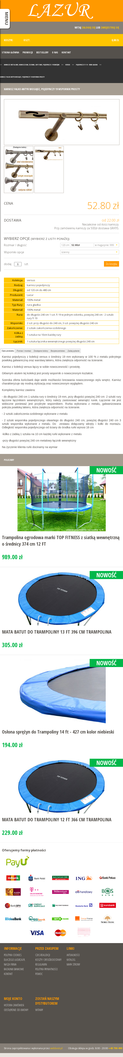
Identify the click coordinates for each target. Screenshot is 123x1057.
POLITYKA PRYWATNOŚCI (46, 969)
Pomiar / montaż (24, 351)
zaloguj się (88, 27)
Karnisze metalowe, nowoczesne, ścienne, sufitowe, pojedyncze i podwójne (31, 65)
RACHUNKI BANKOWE (14, 969)
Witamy (39, 1010)
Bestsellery (42, 52)
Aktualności (73, 955)
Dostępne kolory (41, 351)
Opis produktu (8, 351)
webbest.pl (56, 1048)
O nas (55, 52)
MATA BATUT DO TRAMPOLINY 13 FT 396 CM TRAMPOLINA (56, 631)
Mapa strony (73, 964)
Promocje (28, 52)
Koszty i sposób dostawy (48, 960)
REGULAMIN (41, 964)
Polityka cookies (12, 955)
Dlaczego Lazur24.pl (14, 960)
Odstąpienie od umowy (16, 1010)
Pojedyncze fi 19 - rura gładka (86, 65)
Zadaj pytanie (73, 351)
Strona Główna (10, 52)
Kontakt (66, 52)
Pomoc (39, 974)
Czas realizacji (42, 955)
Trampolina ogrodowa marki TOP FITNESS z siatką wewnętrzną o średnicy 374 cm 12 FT (60, 540)
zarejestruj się (110, 27)
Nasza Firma (10, 964)
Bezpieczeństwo (58, 351)
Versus (67, 65)
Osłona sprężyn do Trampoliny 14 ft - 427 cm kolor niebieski (58, 731)
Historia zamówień (14, 1005)
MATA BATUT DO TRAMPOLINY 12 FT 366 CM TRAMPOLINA (56, 819)
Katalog (71, 960)
